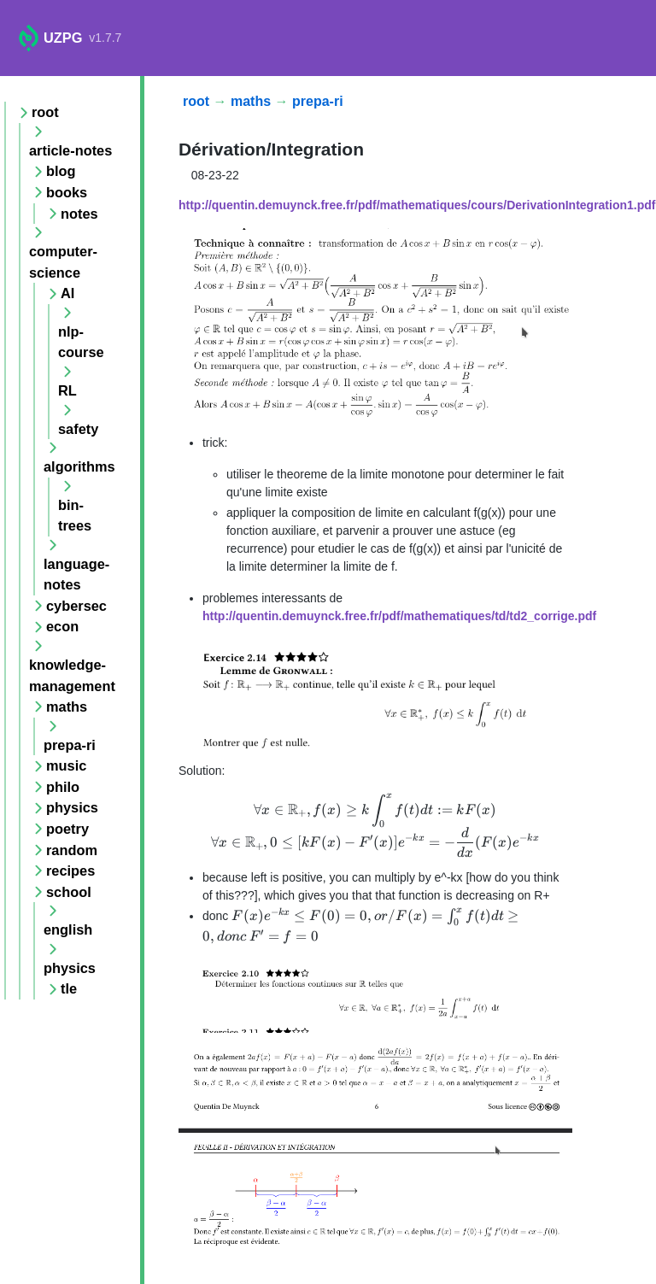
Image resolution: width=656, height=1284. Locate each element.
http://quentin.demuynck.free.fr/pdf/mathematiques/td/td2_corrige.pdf (399, 616)
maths (251, 101)
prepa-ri (317, 101)
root (196, 101)
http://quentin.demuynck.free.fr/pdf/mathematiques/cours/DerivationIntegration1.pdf (417, 205)
